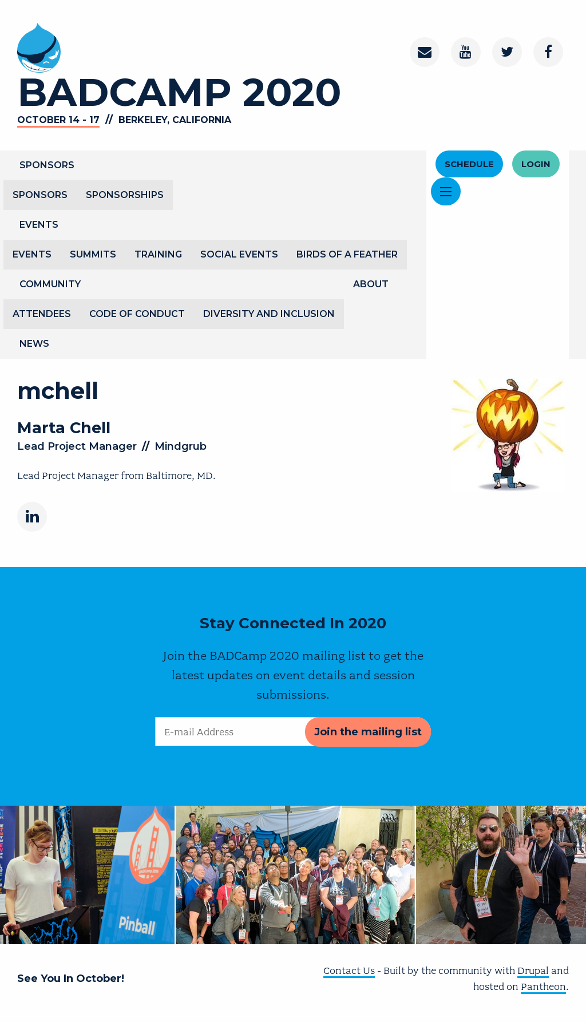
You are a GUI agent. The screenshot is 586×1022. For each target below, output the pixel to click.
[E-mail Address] (293, 731)
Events (38, 224)
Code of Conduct (137, 313)
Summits (93, 254)
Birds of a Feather (347, 254)
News (34, 343)
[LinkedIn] (32, 517)
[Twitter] (507, 52)
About (371, 284)
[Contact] (425, 52)
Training (158, 254)
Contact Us (349, 970)
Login (536, 164)
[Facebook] (548, 52)
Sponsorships (125, 194)
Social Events (239, 254)
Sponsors (46, 165)
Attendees (42, 313)
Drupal (533, 970)
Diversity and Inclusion (269, 313)
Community (50, 284)
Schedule (469, 164)
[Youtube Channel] (466, 52)
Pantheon (543, 986)
